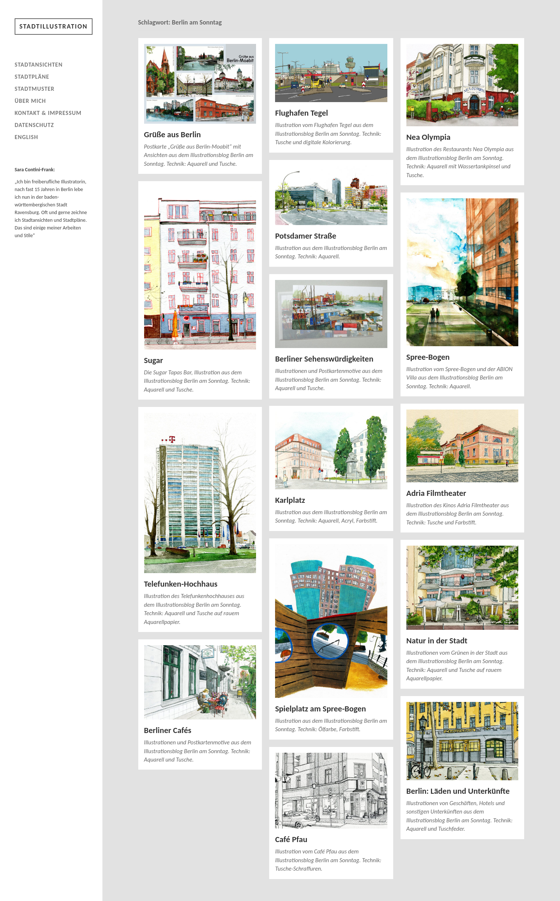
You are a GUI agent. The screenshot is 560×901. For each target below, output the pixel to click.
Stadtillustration (53, 26)
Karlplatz (290, 500)
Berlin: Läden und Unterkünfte (458, 791)
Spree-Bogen (428, 357)
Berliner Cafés (167, 730)
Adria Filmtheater (436, 493)
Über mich (30, 100)
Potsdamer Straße (305, 236)
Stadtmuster (35, 88)
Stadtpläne (32, 76)
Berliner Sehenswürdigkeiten (324, 359)
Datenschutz (34, 124)
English (26, 137)
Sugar (153, 360)
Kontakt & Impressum (48, 112)
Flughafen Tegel (301, 113)
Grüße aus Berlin (172, 134)
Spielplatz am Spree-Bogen (320, 709)
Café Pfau (291, 839)
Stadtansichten (39, 64)
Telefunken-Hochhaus (181, 584)
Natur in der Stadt (436, 641)
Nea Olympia (428, 137)
